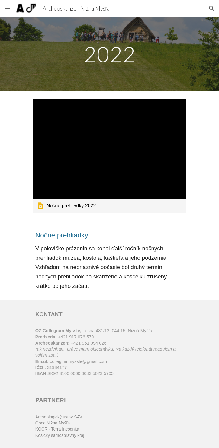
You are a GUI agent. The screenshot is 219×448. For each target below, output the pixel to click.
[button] (7, 8)
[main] (109, 54)
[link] (109, 156)
